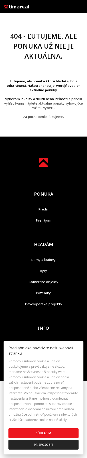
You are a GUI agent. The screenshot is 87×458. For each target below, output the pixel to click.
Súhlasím (43, 433)
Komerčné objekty (43, 282)
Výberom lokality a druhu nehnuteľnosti (36, 99)
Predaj (43, 209)
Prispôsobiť (43, 444)
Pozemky (43, 293)
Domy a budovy (43, 259)
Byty (43, 270)
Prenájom (43, 220)
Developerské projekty (43, 304)
